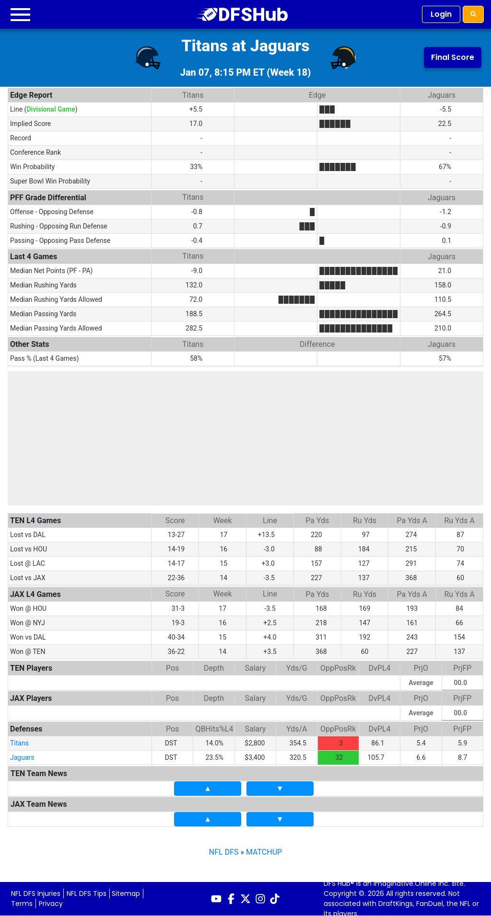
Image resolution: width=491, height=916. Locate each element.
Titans (19, 740)
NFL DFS (224, 849)
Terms (22, 900)
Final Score (452, 57)
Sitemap (126, 890)
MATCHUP (264, 849)
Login (441, 14)
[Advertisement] (245, 438)
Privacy (51, 900)
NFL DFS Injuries (35, 890)
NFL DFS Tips (86, 890)
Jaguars (22, 754)
